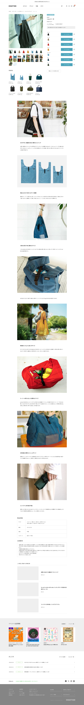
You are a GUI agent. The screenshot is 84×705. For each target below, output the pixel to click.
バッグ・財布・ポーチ (20, 11)
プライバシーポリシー (33, 693)
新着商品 (10, 695)
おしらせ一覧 (71, 657)
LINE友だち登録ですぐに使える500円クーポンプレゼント (27, 681)
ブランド (31, 6)
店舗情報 (63, 624)
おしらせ (21, 691)
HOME (10, 11)
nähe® (48, 17)
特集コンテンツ (12, 693)
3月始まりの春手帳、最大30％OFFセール (42, 1)
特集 (37, 6)
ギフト (42, 6)
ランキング (11, 689)
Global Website (66, 694)
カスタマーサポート (33, 689)
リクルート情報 (53, 694)
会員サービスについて (33, 691)
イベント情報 (21, 693)
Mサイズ (33, 349)
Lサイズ (21, 402)
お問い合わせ (22, 695)
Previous (10, 31)
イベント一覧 (71, 624)
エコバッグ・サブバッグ (28, 11)
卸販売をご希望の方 (67, 689)
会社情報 (52, 689)
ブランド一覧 (11, 691)
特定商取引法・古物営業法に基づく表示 (37, 695)
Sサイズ (25, 249)
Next (41, 31)
